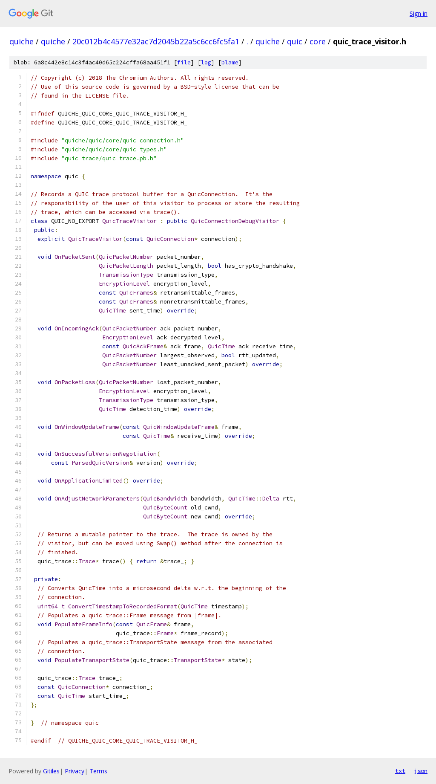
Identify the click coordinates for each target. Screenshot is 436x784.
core (318, 41)
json (420, 771)
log (206, 62)
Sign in (418, 13)
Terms (98, 771)
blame (229, 62)
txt (400, 771)
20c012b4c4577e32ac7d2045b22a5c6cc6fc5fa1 (155, 41)
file (184, 62)
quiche (21, 41)
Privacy (74, 771)
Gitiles (51, 771)
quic (294, 41)
